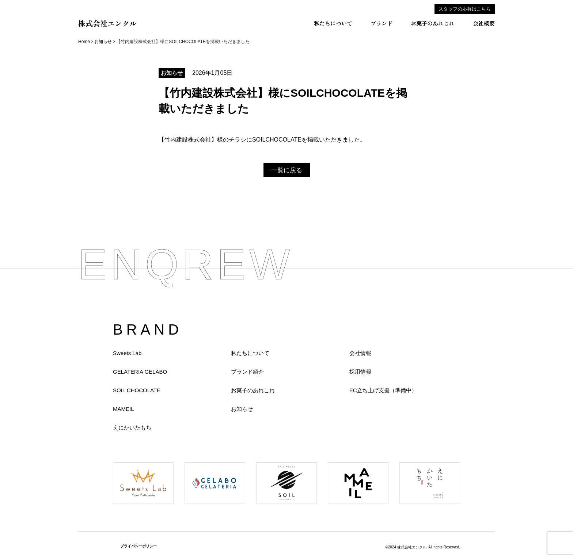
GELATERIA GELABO (140, 372)
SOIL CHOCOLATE (136, 390)
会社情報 (360, 353)
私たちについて (333, 23)
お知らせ (103, 41)
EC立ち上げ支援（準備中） (383, 390)
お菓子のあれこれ (433, 23)
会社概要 (484, 23)
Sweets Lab (127, 353)
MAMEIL (123, 409)
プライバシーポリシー (138, 546)
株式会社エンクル (107, 23)
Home (84, 41)
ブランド (381, 23)
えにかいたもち (132, 427)
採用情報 (360, 372)
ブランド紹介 (247, 372)
